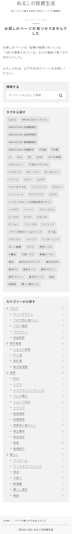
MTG (19, 157)
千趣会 (12, 254)
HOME (6, 520)
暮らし (37, 454)
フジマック (48, 224)
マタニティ (15, 239)
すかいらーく (16, 164)
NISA (38, 378)
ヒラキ (28, 216)
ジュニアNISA (38, 402)
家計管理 (37, 343)
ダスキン (57, 186)
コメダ (41, 179)
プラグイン (38, 332)
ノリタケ (14, 209)
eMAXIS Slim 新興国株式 (22, 142)
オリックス (33, 171)
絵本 (52, 276)
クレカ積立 (38, 396)
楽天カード (29, 269)
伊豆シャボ (46, 246)
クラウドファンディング (38, 390)
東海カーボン (47, 254)
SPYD (39, 157)
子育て (38, 478)
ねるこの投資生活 (36, 3)
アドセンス (15, 171)
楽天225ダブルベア (30, 261)
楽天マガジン (48, 269)
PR (29, 157)
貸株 (38, 442)
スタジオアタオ (17, 186)
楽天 (11, 261)
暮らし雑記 (38, 489)
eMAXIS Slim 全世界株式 (22, 134)
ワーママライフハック (38, 466)
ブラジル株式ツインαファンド (25, 231)
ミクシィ (31, 239)
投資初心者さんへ (38, 425)
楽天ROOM (52, 261)
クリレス (14, 179)
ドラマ (53, 194)
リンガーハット (50, 239)
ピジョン (14, 224)
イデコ (38, 384)
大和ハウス (28, 254)
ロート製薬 (15, 246)
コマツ (28, 179)
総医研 (12, 284)
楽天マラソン (16, 276)
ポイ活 (51, 231)
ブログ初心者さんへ (38, 320)
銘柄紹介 (38, 448)
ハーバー (29, 209)
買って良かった (30, 284)
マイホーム (38, 460)
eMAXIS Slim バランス (34, 119)
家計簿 (38, 361)
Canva (12, 119)
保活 (38, 472)
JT (10, 157)
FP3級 (55, 149)
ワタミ (30, 246)
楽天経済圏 (38, 367)
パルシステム (47, 209)
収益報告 (38, 337)
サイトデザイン (38, 314)
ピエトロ (42, 216)
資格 (38, 495)
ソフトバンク (38, 186)
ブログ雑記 (38, 326)
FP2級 (42, 149)
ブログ (37, 308)
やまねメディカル (39, 164)
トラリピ (38, 407)
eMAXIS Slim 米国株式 (21, 149)
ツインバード (16, 194)
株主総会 (38, 437)
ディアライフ (36, 194)
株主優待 (38, 431)
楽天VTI (13, 269)
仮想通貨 (38, 413)
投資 (37, 372)
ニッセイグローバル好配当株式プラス (30, 201)
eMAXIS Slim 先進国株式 (22, 127)
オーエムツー (52, 171)
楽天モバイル (36, 276)
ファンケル (30, 224)
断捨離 (38, 483)
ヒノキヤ (14, 216)
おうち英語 (54, 157)
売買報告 (38, 419)
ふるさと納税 (38, 349)
